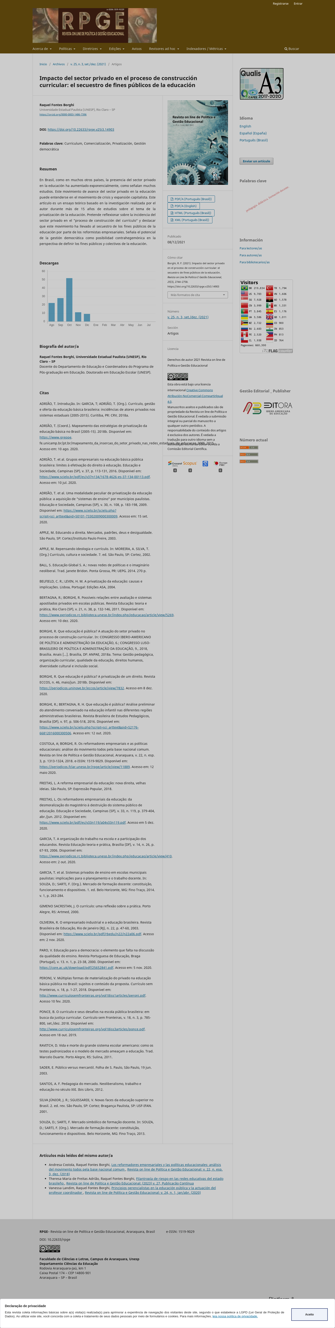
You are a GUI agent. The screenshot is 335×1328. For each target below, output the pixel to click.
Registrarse (280, 3)
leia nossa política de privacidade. (235, 1316)
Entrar (298, 3)
